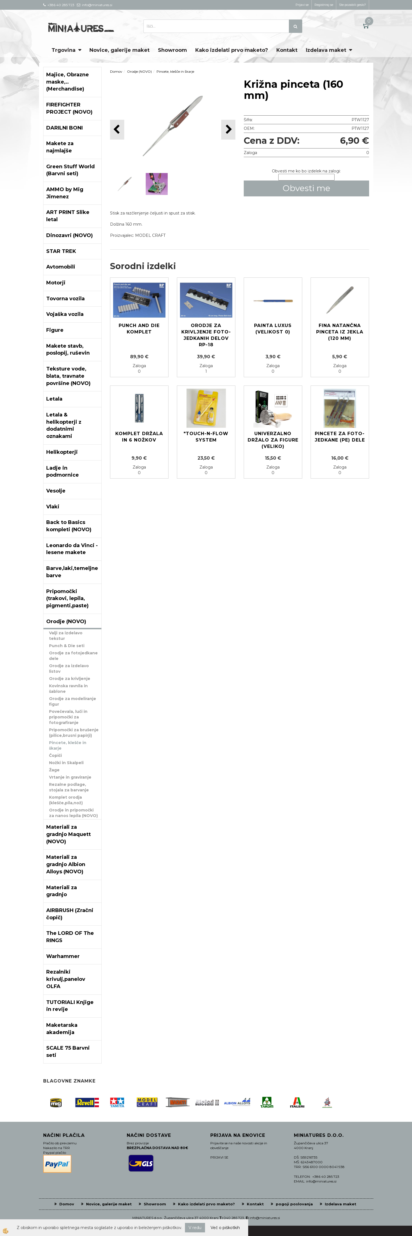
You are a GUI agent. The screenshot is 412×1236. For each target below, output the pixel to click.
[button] (228, 130)
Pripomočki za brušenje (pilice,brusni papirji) (74, 732)
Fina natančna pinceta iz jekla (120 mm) (339, 332)
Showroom (172, 50)
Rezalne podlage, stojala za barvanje (69, 787)
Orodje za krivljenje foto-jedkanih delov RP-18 (206, 335)
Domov (116, 71)
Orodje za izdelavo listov (69, 668)
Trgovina (63, 50)
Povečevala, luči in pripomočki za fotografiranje (68, 717)
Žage (54, 769)
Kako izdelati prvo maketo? (231, 50)
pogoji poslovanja (294, 1204)
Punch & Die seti (66, 645)
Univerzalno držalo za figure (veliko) (273, 440)
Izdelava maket (326, 50)
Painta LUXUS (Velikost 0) (273, 329)
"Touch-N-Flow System (206, 437)
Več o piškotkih (225, 1227)
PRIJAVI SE (219, 1157)
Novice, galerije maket (119, 50)
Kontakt (287, 50)
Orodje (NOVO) (139, 71)
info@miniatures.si (265, 1218)
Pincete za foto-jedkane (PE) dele (340, 437)
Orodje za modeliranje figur (72, 701)
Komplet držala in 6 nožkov (139, 437)
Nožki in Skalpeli (66, 762)
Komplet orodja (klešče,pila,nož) (66, 800)
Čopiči (55, 755)
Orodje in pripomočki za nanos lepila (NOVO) (73, 813)
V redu (195, 1227)
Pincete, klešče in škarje (67, 745)
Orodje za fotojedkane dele (73, 655)
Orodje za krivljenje (69, 678)
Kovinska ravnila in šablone (68, 688)
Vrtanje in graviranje (70, 777)
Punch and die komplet (139, 329)
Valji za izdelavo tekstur (65, 635)
